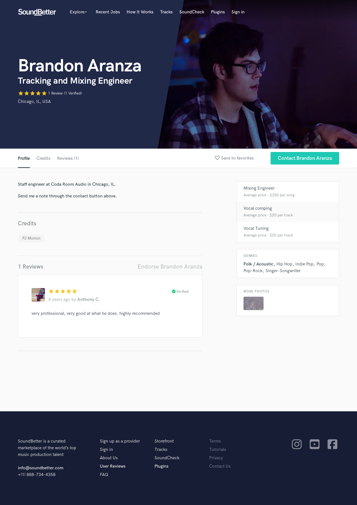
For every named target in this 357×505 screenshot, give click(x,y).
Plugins (218, 12)
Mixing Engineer (259, 188)
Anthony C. (88, 299)
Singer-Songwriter (283, 271)
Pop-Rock (252, 271)
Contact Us (220, 466)
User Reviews (113, 466)
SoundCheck (191, 12)
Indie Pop (304, 264)
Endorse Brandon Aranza (170, 266)
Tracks (166, 12)
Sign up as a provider (120, 441)
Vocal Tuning (256, 228)
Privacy (216, 458)
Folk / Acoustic (258, 264)
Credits (43, 158)
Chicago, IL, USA (34, 101)
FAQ (104, 474)
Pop (320, 264)
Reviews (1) (68, 158)
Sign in (238, 12)
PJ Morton (31, 238)
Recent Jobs (108, 12)
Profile (24, 158)
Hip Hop (284, 264)
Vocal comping (257, 208)
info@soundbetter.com (40, 468)
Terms (215, 441)
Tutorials (217, 449)
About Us (109, 458)
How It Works (140, 12)
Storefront (164, 441)
